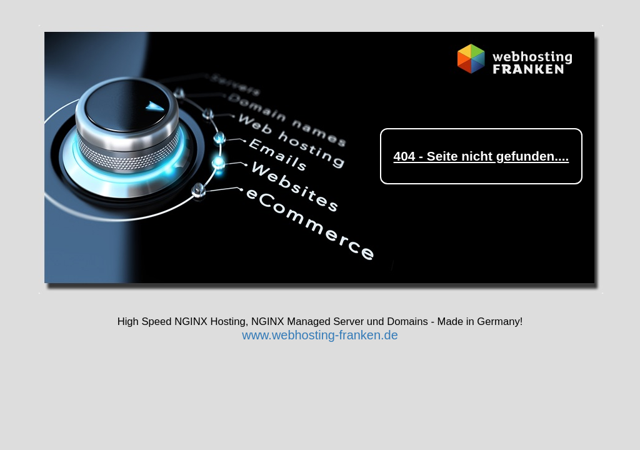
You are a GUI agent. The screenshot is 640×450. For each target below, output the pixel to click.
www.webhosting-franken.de (320, 335)
